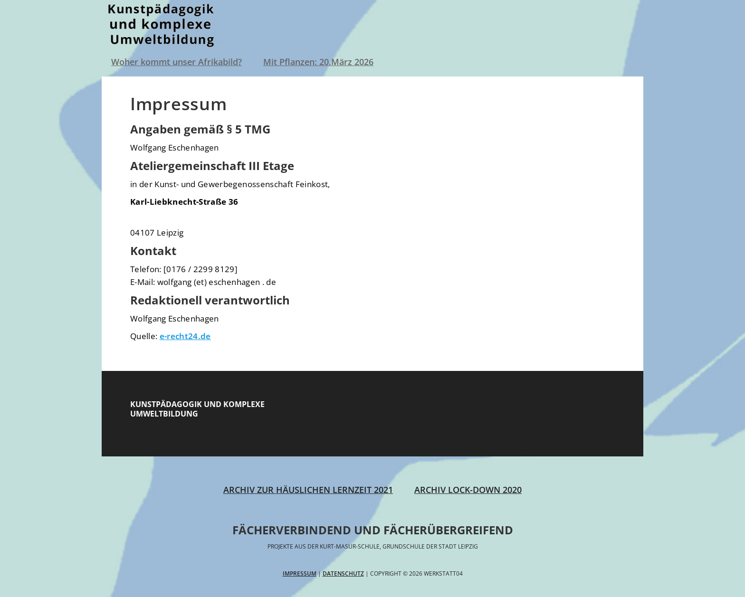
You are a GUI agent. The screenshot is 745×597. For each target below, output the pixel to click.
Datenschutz (343, 573)
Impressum (299, 573)
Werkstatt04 (163, 23)
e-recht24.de (185, 336)
